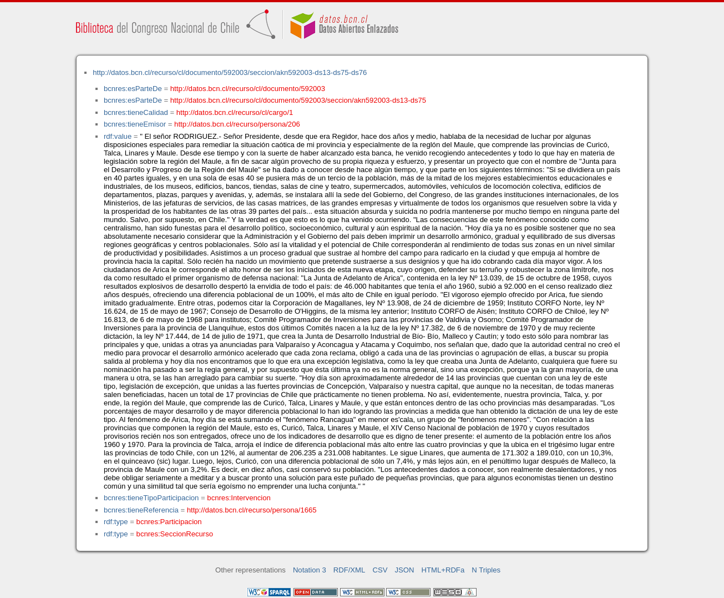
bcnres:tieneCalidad (136, 112)
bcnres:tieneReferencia (141, 510)
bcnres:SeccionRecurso (174, 534)
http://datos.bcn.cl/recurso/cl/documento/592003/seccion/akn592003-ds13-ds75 (298, 100)
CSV (379, 570)
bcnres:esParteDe (133, 88)
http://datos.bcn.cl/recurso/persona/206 (237, 124)
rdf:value (117, 136)
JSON (404, 570)
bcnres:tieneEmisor (135, 124)
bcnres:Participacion (169, 521)
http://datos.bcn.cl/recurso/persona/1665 (252, 510)
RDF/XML (349, 570)
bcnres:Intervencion (238, 498)
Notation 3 (309, 570)
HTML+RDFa (443, 570)
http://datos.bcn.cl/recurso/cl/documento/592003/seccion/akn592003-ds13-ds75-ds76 (230, 72)
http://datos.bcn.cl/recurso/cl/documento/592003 (247, 88)
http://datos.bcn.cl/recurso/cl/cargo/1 (234, 112)
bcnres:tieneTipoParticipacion (151, 498)
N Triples (486, 570)
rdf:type (116, 521)
